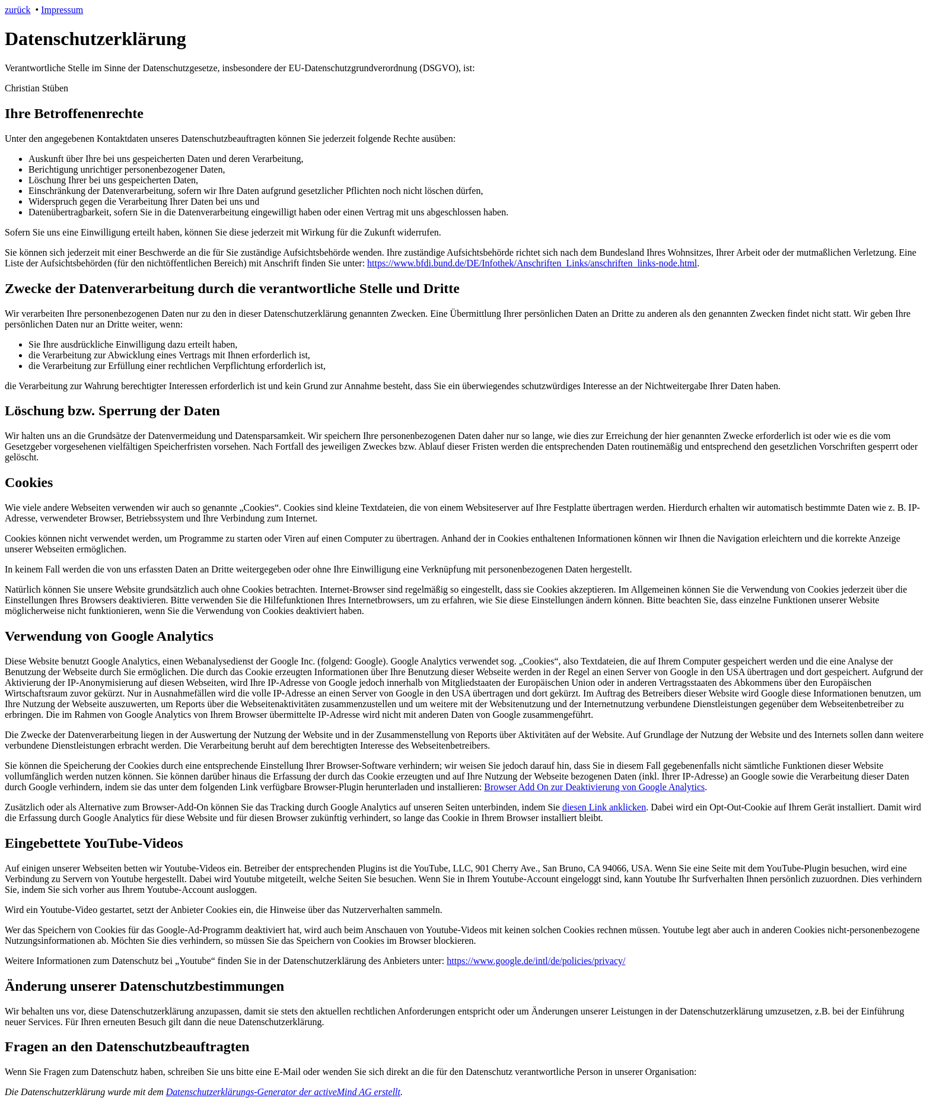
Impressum (62, 10)
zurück (18, 10)
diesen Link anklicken (604, 807)
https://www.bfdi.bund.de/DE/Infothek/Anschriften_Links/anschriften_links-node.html (532, 263)
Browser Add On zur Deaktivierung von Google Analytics (594, 787)
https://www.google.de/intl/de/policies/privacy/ (536, 961)
